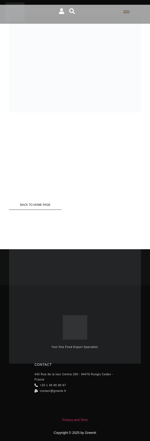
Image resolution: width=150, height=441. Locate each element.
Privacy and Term (75, 420)
